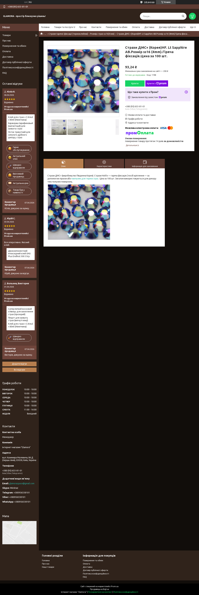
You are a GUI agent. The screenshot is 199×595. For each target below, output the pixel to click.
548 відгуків (149, 2)
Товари (6, 35)
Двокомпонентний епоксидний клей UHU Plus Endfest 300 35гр (19, 254)
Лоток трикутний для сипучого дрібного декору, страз (19, 135)
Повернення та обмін (116, 27)
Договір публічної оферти (172, 27)
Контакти (96, 27)
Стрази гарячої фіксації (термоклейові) (68, 34)
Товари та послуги (63, 27)
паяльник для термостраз (84, 178)
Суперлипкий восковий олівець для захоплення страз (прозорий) (20, 312)
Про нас (83, 27)
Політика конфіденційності (17, 67)
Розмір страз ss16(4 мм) (102, 34)
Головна (45, 27)
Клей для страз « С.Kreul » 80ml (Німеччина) (20, 118)
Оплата (136, 27)
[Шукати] (183, 16)
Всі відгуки (19, 369)
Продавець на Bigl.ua (99, 589)
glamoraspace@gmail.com (21, 483)
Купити (135, 83)
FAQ (4, 73)
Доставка (149, 27)
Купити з (157, 83)
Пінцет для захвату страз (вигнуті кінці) (18, 319)
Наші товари (48, 567)
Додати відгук (19, 364)
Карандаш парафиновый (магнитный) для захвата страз (20, 126)
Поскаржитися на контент (100, 592)
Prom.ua (114, 586)
